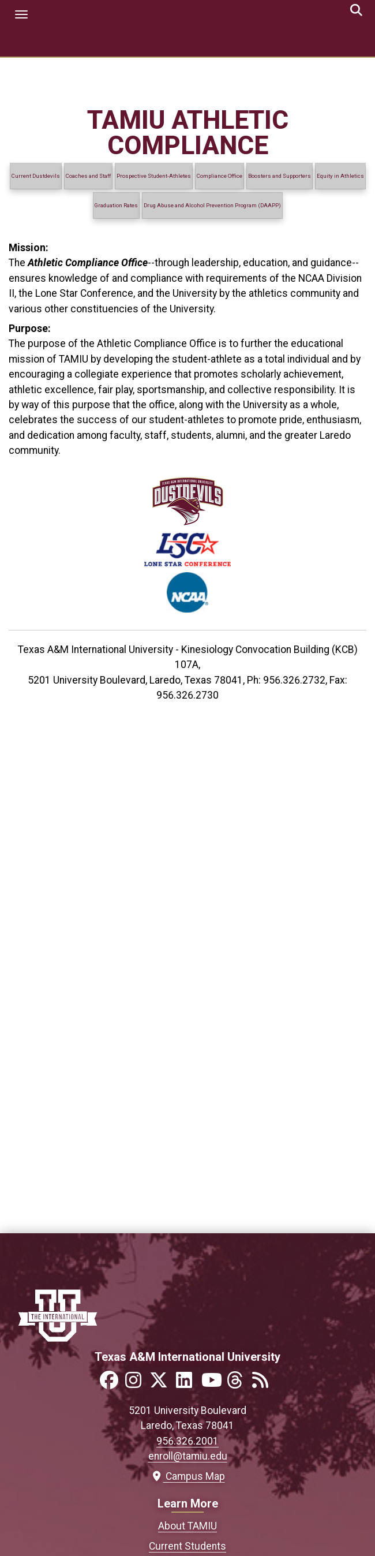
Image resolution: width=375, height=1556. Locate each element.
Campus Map (188, 1476)
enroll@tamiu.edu (187, 1456)
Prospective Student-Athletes (154, 176)
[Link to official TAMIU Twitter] (162, 1383)
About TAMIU (187, 1526)
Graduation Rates (116, 205)
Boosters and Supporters (279, 176)
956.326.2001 (187, 1441)
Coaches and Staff (88, 176)
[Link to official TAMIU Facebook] (111, 1383)
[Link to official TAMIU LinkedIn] (187, 1383)
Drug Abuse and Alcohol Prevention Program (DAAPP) (212, 205)
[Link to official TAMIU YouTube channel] (212, 1383)
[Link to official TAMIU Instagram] (136, 1383)
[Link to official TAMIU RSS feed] (263, 1383)
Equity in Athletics (340, 176)
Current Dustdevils (36, 176)
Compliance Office (219, 176)
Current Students (187, 1546)
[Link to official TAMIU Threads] (238, 1383)
